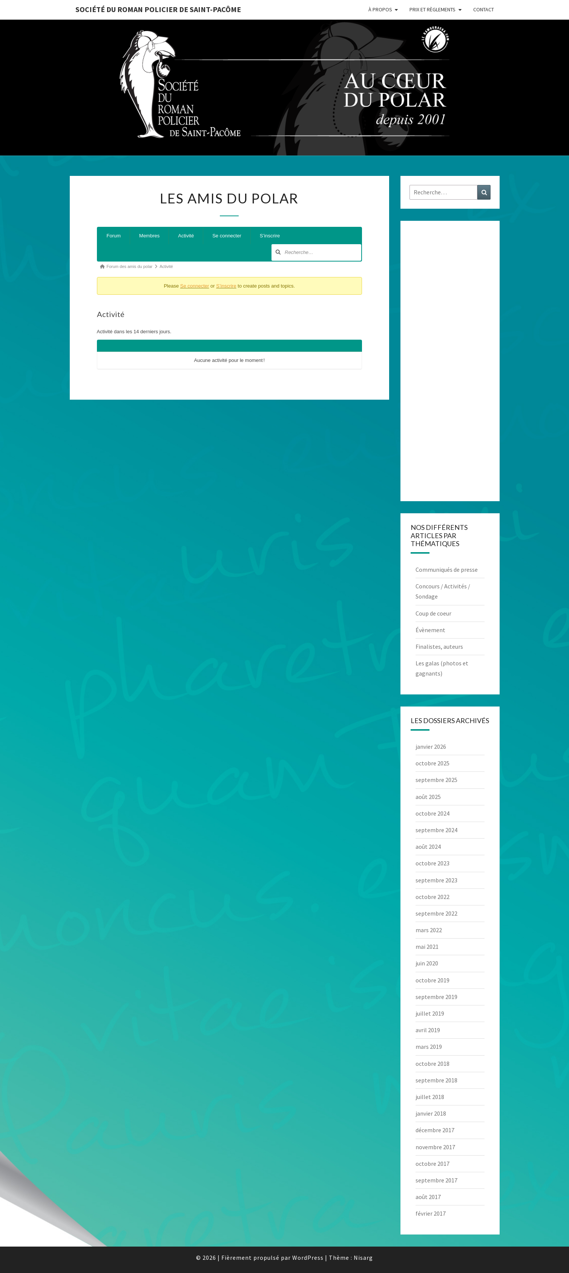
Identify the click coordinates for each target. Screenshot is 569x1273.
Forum (114, 236)
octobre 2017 (432, 1163)
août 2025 (428, 796)
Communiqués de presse (447, 569)
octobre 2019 (432, 980)
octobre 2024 (432, 813)
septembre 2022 (436, 913)
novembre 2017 (435, 1147)
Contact (483, 9)
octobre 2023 (432, 863)
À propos (380, 9)
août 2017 (428, 1197)
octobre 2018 (432, 1063)
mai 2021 (427, 946)
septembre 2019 (436, 997)
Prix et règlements (432, 9)
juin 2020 (427, 963)
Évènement (430, 630)
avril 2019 (428, 1030)
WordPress (308, 1257)
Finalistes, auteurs (439, 646)
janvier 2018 (431, 1113)
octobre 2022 (432, 896)
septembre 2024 (436, 830)
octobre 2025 (432, 763)
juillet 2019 (430, 1013)
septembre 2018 (436, 1080)
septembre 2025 (436, 780)
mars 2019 (429, 1046)
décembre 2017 (435, 1130)
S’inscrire (270, 236)
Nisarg (363, 1257)
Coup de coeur (433, 613)
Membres (149, 236)
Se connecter (226, 236)
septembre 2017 (436, 1180)
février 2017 (431, 1213)
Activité (186, 236)
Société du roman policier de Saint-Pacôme (158, 9)
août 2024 (428, 846)
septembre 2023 (436, 880)
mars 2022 (429, 930)
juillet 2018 (430, 1097)
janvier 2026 (431, 746)
